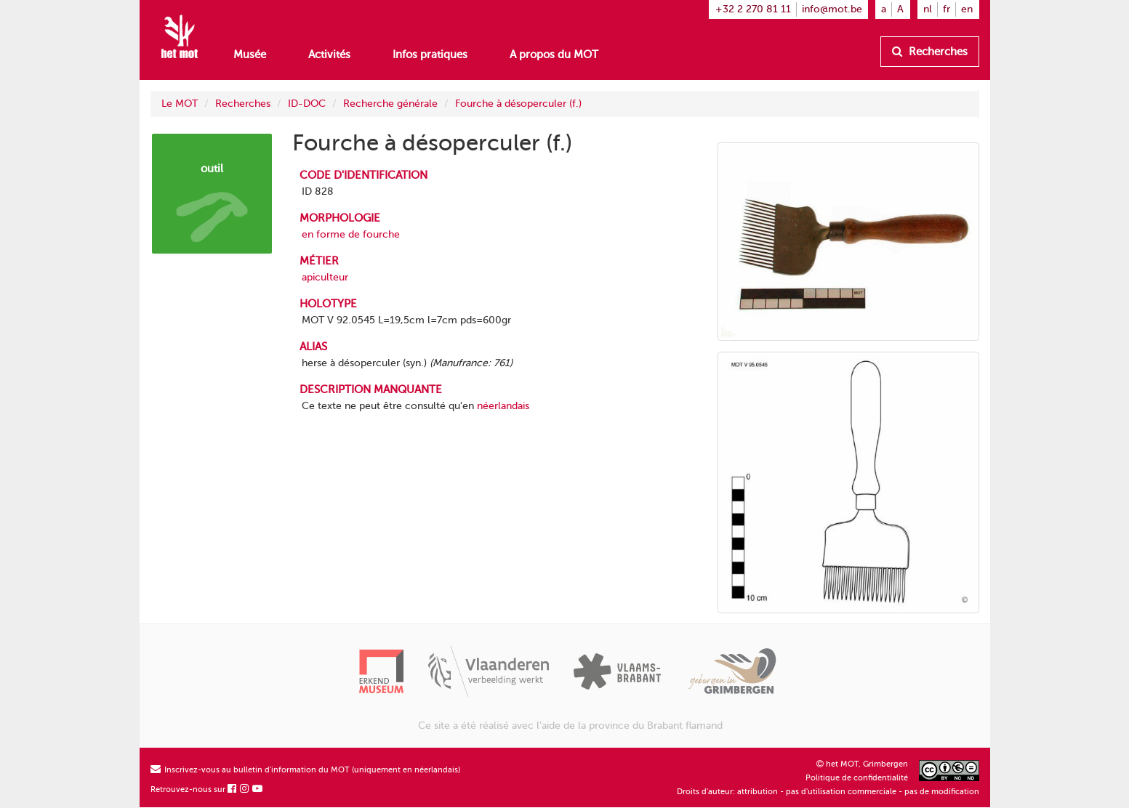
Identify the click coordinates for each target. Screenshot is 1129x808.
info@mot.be (832, 9)
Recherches (930, 51)
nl (927, 9)
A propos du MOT (554, 54)
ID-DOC (307, 103)
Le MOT (179, 103)
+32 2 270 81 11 (753, 9)
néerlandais (503, 405)
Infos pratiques (430, 54)
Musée (249, 54)
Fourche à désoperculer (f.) (518, 103)
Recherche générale (390, 103)
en (967, 9)
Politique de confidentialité (856, 778)
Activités (329, 54)
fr (946, 9)
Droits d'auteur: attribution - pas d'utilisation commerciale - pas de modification (828, 791)
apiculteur (325, 277)
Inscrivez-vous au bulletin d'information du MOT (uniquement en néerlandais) (305, 770)
